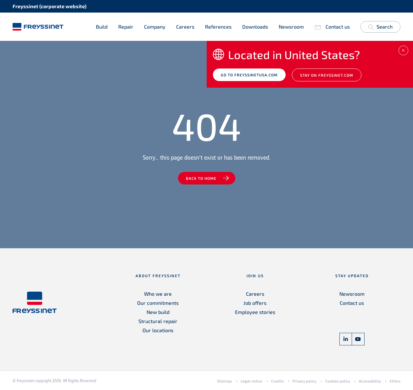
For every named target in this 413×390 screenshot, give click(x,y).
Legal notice (251, 381)
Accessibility (370, 381)
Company (154, 27)
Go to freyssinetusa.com (249, 75)
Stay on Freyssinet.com (326, 75)
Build (102, 27)
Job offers (254, 303)
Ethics (395, 381)
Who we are (158, 294)
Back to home (201, 178)
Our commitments (158, 303)
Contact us (338, 27)
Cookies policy (337, 381)
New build (158, 312)
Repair (125, 27)
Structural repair (157, 321)
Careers (185, 27)
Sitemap (224, 381)
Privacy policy (304, 381)
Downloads (255, 27)
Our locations (157, 330)
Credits (277, 381)
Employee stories (255, 312)
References (218, 27)
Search (380, 28)
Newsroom (291, 27)
